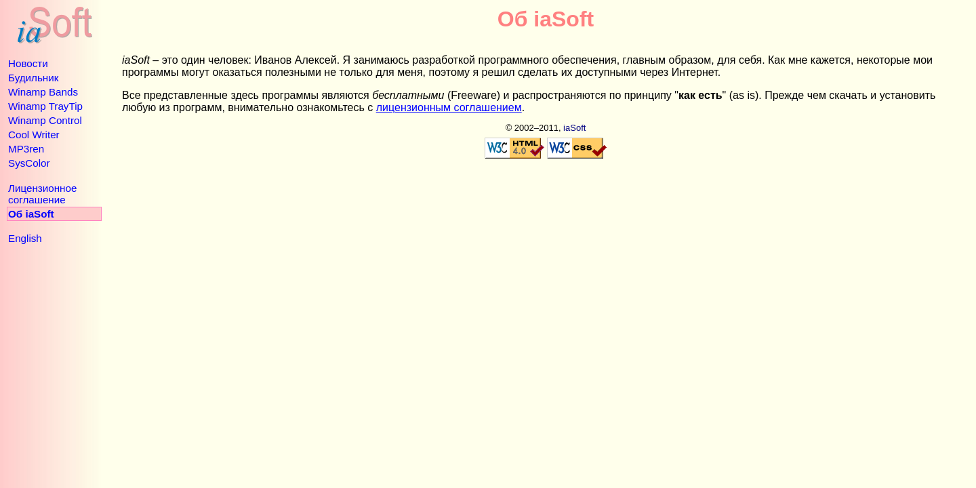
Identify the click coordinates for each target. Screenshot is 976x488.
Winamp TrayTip (45, 106)
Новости (28, 63)
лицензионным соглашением (449, 107)
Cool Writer (34, 134)
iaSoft (574, 128)
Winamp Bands (43, 92)
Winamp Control (45, 120)
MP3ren (26, 149)
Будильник (33, 77)
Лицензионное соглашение (42, 193)
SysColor (29, 163)
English (25, 238)
